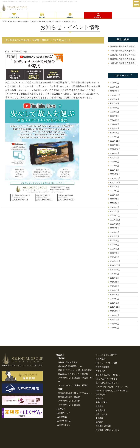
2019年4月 (114, 294)
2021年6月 (114, 195)
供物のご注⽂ (101, 402)
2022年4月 (114, 166)
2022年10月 (115, 149)
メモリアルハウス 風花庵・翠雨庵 (73, 385)
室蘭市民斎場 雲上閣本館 (69, 397)
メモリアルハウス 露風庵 (69, 405)
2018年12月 (115, 307)
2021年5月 (114, 199)
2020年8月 (114, 232)
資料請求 (99, 422)
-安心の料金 (61, 417)
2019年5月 (114, 290)
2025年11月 (115, 95)
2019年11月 (115, 265)
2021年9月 (114, 186)
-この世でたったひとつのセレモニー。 (112, 387)
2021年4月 (114, 203)
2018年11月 (115, 311)
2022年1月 (114, 170)
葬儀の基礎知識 (102, 367)
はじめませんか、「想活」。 (108, 375)
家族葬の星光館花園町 (68, 362)
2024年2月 (114, 124)
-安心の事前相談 (63, 421)
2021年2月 (114, 211)
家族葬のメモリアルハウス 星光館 (73, 374)
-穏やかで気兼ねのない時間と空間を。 (112, 390)
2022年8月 (114, 153)
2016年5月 (114, 323)
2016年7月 (114, 319)
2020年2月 (114, 253)
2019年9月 (114, 274)
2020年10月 (115, 224)
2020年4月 (114, 244)
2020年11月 (115, 220)
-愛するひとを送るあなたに (108, 383)
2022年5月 (114, 162)
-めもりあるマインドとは (107, 379)
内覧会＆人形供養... (123, 46)
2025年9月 (114, 99)
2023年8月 (114, 128)
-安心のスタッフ (63, 425)
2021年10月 (115, 182)
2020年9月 (114, 228)
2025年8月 (114, 103)
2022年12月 (115, 141)
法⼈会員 (99, 398)
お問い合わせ (101, 414)
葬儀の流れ (100, 359)
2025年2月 (114, 112)
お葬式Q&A (101, 394)
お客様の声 (100, 371)
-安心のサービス (63, 413)
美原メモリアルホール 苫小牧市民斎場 (75, 370)
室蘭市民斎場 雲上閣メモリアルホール (75, 393)
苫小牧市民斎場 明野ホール (70, 366)
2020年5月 (114, 240)
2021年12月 (115, 174)
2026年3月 (114, 83)
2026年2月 (114, 87)
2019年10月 (115, 269)
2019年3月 (114, 299)
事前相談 (99, 418)
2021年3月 (114, 207)
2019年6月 (114, 286)
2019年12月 (115, 261)
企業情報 (99, 406)
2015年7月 (114, 328)
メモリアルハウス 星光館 (69, 401)
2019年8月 (114, 278)
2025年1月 (114, 116)
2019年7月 (114, 282)
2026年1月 (114, 91)
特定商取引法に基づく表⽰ (107, 430)
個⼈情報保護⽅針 (103, 426)
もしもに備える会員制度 (106, 355)
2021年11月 (115, 178)
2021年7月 (114, 191)
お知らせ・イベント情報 (106, 363)
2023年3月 (114, 132)
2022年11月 (115, 145)
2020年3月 (114, 249)
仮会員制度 (100, 410)
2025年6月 (114, 107)
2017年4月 (114, 315)
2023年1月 (114, 137)
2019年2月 (114, 303)
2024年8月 (114, 120)
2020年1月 (114, 257)
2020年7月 (114, 236)
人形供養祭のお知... (123, 55)
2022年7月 (114, 157)
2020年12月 (115, 215)
